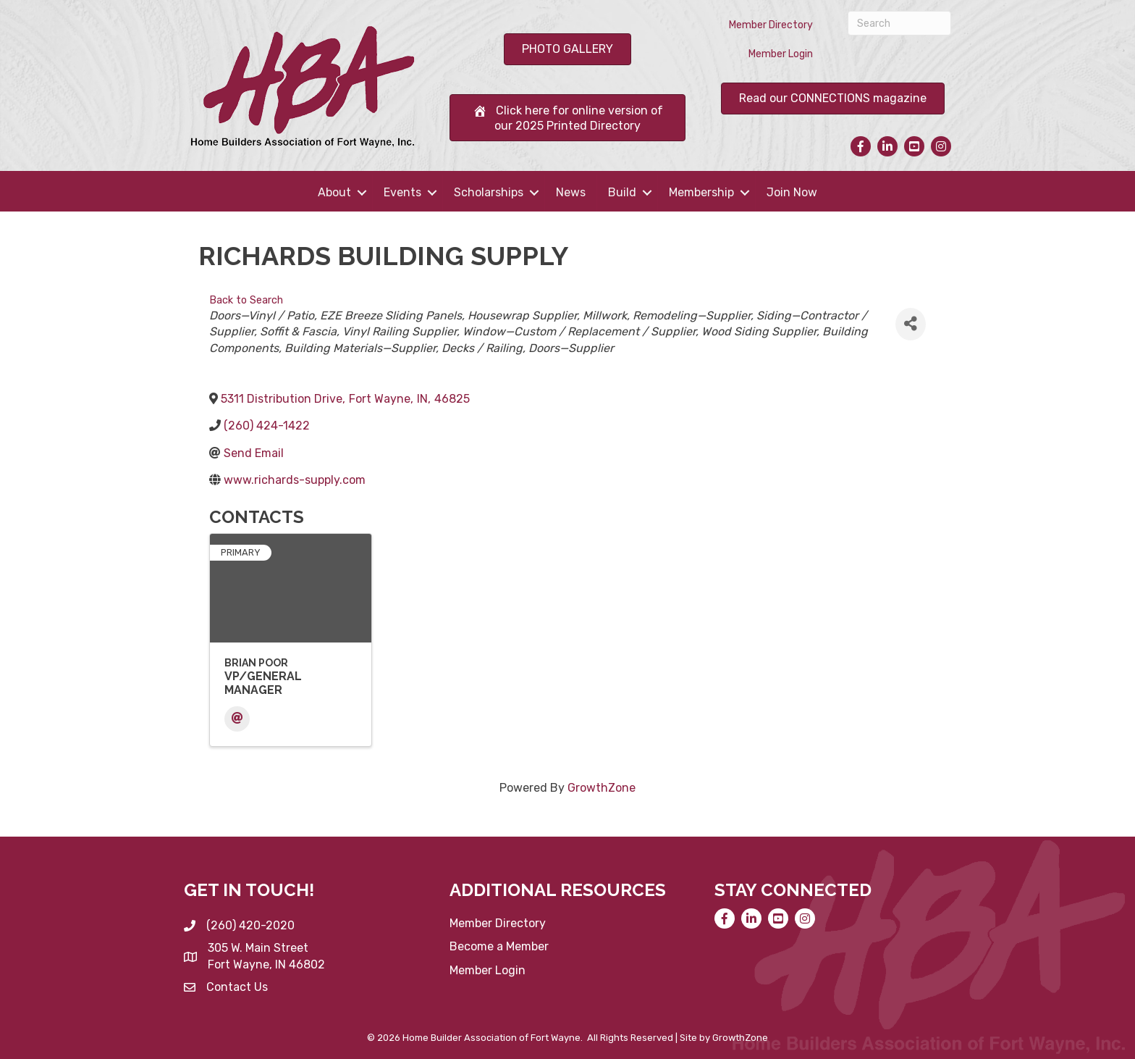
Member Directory (771, 25)
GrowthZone (602, 788)
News (571, 192)
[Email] (237, 719)
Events (402, 192)
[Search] (899, 23)
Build (622, 192)
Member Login (780, 54)
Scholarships (488, 192)
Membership (701, 192)
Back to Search (246, 300)
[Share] (910, 324)
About (334, 192)
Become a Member (499, 946)
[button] (567, 49)
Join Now (792, 192)
